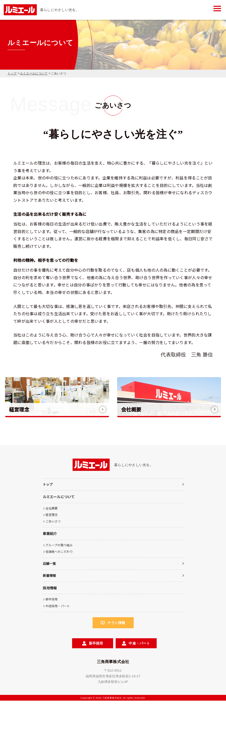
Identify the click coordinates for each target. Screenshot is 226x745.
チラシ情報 (116, 667)
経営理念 (52, 559)
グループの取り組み (59, 589)
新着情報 (49, 619)
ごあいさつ (53, 565)
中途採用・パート (58, 650)
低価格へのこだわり (59, 596)
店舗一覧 (49, 607)
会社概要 (52, 552)
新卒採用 (52, 643)
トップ (12, 73)
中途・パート (139, 687)
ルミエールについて (34, 73)
